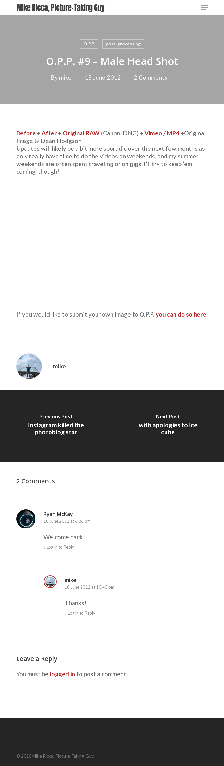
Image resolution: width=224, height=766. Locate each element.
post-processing (123, 43)
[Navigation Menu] (204, 7)
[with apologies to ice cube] (168, 426)
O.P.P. (89, 43)
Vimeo (153, 133)
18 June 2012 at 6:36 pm (67, 521)
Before (26, 133)
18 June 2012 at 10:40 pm (89, 587)
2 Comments (150, 77)
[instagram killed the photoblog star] (56, 426)
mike (65, 77)
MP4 (173, 133)
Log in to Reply (60, 547)
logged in (62, 674)
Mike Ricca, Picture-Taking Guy (60, 8)
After (49, 133)
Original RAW (81, 133)
